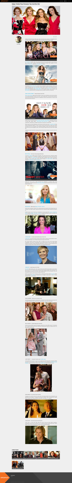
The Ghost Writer (49, 158)
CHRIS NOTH (27, 267)
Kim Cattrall (30, 155)
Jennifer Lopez (43, 359)
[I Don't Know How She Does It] (41, 109)
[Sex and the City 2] (41, 75)
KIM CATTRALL (27, 153)
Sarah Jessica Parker (28, 95)
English (61, 1)
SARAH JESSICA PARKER (29, 93)
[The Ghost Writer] (41, 171)
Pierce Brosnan (38, 159)
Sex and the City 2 (39, 64)
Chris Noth (27, 90)
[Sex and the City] (41, 51)
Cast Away (53, 273)
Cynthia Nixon (38, 89)
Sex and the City (29, 64)
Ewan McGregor (31, 159)
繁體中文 (65, 1)
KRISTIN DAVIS (27, 206)
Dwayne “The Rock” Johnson (40, 206)
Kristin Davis (27, 89)
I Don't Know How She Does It (42, 121)
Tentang (12, 476)
